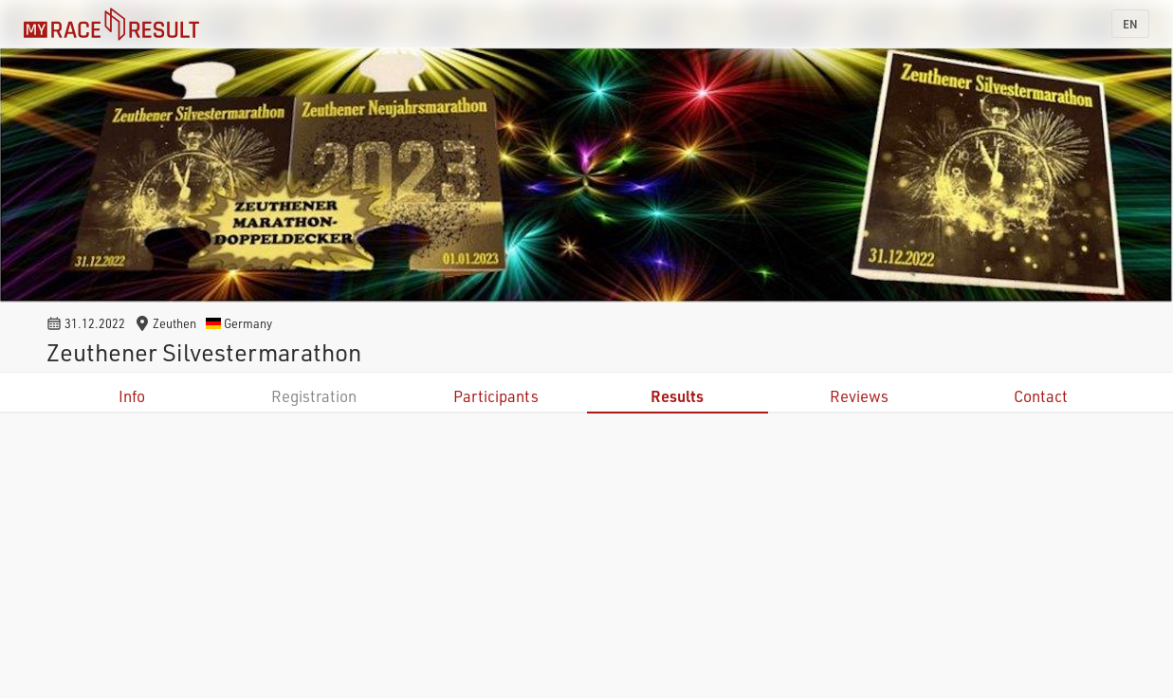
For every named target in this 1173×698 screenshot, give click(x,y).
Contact (1041, 396)
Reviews (859, 396)
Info (132, 396)
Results (677, 396)
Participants (496, 396)
